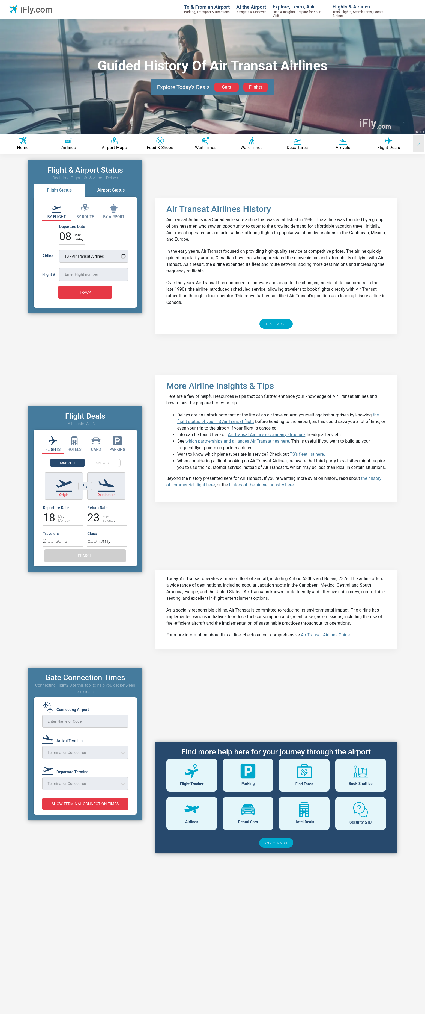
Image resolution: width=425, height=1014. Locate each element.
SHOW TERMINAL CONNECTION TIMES (85, 804)
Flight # (48, 274)
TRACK (85, 292)
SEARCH (85, 556)
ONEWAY (103, 463)
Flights (255, 87)
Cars (226, 87)
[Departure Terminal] (67, 769)
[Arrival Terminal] (64, 738)
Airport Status (111, 190)
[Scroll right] (418, 143)
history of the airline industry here (261, 484)
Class (92, 533)
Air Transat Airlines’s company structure (266, 434)
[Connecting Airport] (67, 707)
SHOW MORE (276, 842)
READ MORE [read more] (276, 323)
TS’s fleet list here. (307, 454)
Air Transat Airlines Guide (325, 634)
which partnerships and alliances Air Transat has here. (237, 441)
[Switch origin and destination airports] (85, 486)
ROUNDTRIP (67, 463)
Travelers (51, 533)
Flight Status (59, 190)
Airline (47, 256)
